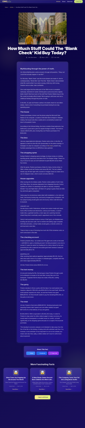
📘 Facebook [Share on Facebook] (41, 353)
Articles (58, 1)
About (63, 1)
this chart (50, 146)
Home (6, 7)
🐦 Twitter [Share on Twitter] (30, 353)
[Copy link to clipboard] (53, 353)
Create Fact (78, 1)
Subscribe (70, 1)
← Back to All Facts (42, 397)
